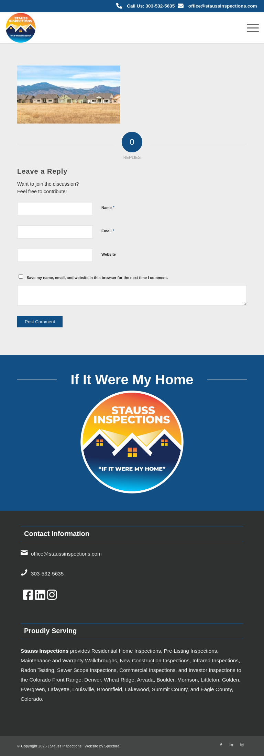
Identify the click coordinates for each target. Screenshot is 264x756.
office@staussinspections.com (222, 6)
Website (108, 254)
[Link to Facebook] (221, 745)
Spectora (111, 746)
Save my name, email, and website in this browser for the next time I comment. (97, 278)
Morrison (187, 680)
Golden (230, 680)
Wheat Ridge (119, 680)
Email (107, 230)
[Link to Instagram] (241, 745)
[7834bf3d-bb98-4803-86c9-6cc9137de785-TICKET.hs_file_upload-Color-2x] (20, 27)
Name (107, 207)
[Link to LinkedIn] (231, 745)
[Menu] (249, 27)
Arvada (145, 680)
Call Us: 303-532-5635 (151, 6)
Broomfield (109, 689)
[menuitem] (249, 27)
